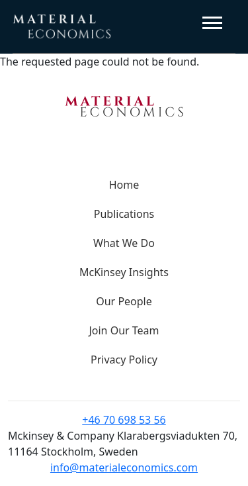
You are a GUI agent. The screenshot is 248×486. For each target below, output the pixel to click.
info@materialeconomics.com (124, 467)
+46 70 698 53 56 (123, 420)
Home (124, 184)
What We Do (124, 243)
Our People (124, 301)
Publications (124, 214)
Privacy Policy (124, 359)
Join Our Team (124, 330)
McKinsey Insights (124, 272)
